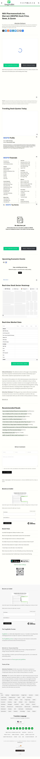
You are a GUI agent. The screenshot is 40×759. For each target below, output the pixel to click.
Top (20, 754)
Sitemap (15, 736)
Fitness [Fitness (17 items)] (16, 699)
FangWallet (4, 634)
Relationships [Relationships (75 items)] (35, 706)
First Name (5, 512)
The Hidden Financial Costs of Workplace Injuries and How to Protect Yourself (17, 541)
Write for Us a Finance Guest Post (13, 732)
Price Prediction (29, 65)
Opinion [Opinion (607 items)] (27, 704)
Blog (20, 736)
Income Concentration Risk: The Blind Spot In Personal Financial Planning (17, 554)
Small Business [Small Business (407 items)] (29, 709)
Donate (22, 734)
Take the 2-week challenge (20, 564)
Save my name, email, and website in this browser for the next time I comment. (20, 468)
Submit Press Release (7, 736)
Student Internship (29, 736)
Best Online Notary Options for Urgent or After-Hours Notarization (15, 544)
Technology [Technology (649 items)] (22, 711)
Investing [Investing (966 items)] (9, 702)
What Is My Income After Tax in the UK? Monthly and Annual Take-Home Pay (17, 550)
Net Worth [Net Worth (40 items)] (16, 704)
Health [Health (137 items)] (34, 699)
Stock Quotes (8, 480)
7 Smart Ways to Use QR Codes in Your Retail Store (12, 547)
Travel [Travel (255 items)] (28, 711)
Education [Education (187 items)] (29, 697)
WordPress (20, 742)
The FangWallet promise (7, 638)
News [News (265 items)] (22, 704)
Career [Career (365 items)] (36, 695)
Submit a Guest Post (29, 734)
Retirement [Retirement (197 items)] (3, 709)
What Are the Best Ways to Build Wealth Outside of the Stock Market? (16, 535)
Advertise (24, 732)
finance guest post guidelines (19, 659)
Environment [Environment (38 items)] (3, 699)
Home (3, 480)
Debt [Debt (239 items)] (24, 697)
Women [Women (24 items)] (34, 711)
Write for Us (5, 399)
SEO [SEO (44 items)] (15, 709)
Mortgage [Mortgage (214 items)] (10, 704)
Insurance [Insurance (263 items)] (3, 702)
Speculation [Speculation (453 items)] (3, 711)
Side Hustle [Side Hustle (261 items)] (21, 709)
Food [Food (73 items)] (21, 699)
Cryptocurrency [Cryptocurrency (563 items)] (12, 697)
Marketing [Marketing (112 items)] (3, 704)
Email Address (6, 517)
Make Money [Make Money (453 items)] (32, 702)
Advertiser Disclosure (20, 23)
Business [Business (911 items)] (31, 695)
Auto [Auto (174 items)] (2, 695)
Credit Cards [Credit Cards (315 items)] (3, 697)
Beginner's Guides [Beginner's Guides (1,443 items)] (15, 695)
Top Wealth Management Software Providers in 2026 (12, 532)
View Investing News (20, 363)
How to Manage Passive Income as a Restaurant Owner (13, 538)
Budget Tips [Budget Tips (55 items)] (24, 695)
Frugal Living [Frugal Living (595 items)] (27, 699)
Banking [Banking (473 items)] (7, 695)
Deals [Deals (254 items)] (19, 697)
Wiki (23, 736)
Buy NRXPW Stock (11, 65)
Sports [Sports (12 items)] (10, 711)
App (36, 736)
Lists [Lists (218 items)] (26, 702)
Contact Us (30, 732)
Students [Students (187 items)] (15, 711)
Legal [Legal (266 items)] (15, 702)
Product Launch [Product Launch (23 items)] (19, 706)
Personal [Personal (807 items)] (3, 706)
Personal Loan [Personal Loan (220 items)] (10, 706)
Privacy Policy (7, 734)
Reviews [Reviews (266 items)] (10, 709)
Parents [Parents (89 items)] (33, 704)
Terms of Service (15, 734)
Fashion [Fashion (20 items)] (10, 699)
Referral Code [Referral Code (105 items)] (27, 706)
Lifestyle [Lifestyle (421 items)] (20, 702)
